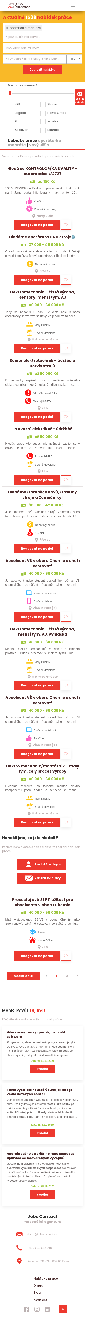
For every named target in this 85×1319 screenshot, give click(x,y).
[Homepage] (19, 5)
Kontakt (40, 1299)
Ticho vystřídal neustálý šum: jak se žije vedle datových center (39, 1092)
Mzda (12, 85)
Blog (37, 1292)
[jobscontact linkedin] (47, 1309)
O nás (38, 1285)
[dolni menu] (63, 1309)
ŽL (16, 121)
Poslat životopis (42, 864)
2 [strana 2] (67, 976)
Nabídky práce (45, 1278)
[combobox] (42, 32)
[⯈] (77, 976)
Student (53, 104)
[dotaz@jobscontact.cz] (42, 1234)
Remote (53, 130)
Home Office (57, 113)
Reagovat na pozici (37, 225)
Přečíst (42, 1069)
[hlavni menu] (73, 5)
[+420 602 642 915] (42, 1248)
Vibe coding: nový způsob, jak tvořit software (36, 1034)
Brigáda (20, 113)
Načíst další (23, 976)
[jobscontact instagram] (37, 1309)
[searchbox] (39, 37)
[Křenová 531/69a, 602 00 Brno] (42, 1261)
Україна (52, 121)
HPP (17, 104)
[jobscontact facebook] (26, 1309)
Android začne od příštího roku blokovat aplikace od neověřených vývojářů (40, 1155)
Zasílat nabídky (80, 96)
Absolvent (22, 130)
